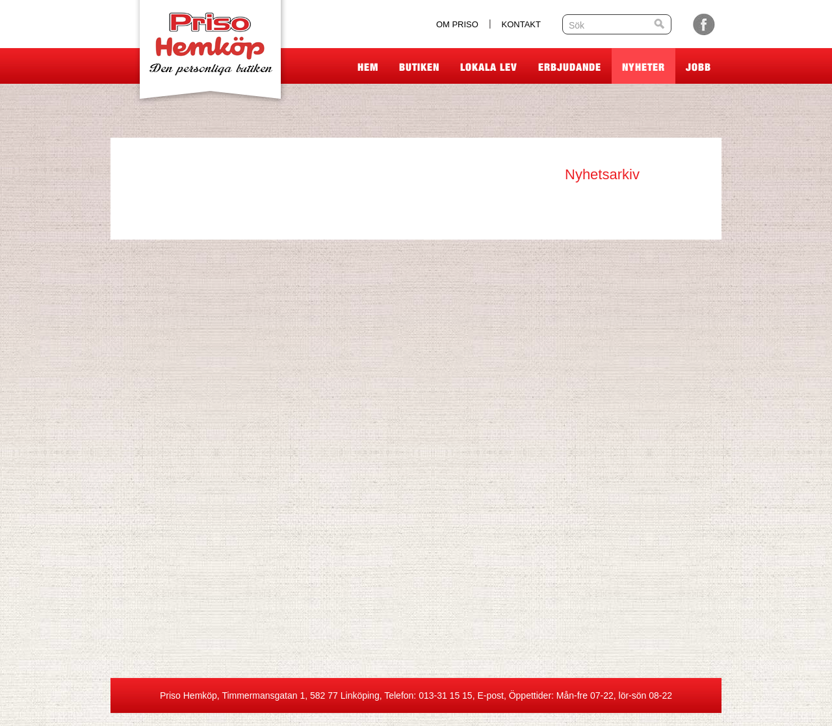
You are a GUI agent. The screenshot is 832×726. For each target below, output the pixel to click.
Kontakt (521, 24)
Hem (368, 66)
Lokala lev (488, 66)
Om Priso (457, 24)
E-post (490, 695)
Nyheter (643, 66)
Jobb (698, 66)
